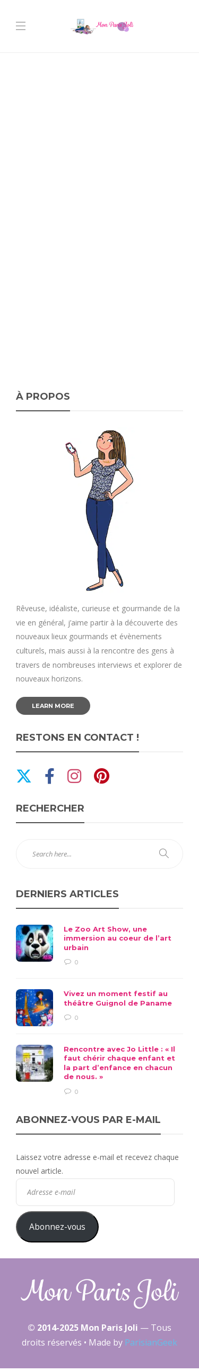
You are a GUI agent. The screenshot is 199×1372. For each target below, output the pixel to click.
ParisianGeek (151, 1342)
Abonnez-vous (57, 1226)
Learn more (53, 706)
